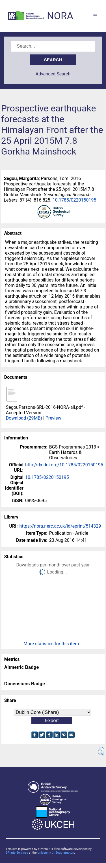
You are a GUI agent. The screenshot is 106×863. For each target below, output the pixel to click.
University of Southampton (55, 852)
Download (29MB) (24, 418)
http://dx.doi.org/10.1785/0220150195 (64, 465)
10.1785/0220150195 (74, 200)
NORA (60, 16)
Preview (53, 418)
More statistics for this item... (53, 643)
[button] (101, 751)
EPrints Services (17, 852)
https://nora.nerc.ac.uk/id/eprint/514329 (60, 526)
